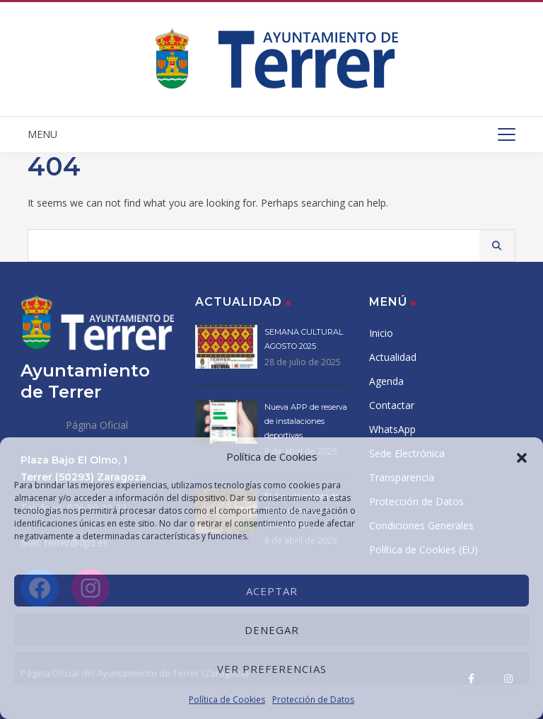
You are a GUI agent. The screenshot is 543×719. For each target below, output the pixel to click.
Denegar (272, 630)
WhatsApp (392, 429)
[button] (522, 456)
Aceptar (272, 591)
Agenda (386, 381)
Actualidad (392, 357)
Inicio (381, 333)
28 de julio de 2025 (302, 362)
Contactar (391, 405)
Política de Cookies (227, 700)
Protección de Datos (313, 700)
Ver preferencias (272, 669)
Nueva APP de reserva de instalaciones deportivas (305, 421)
